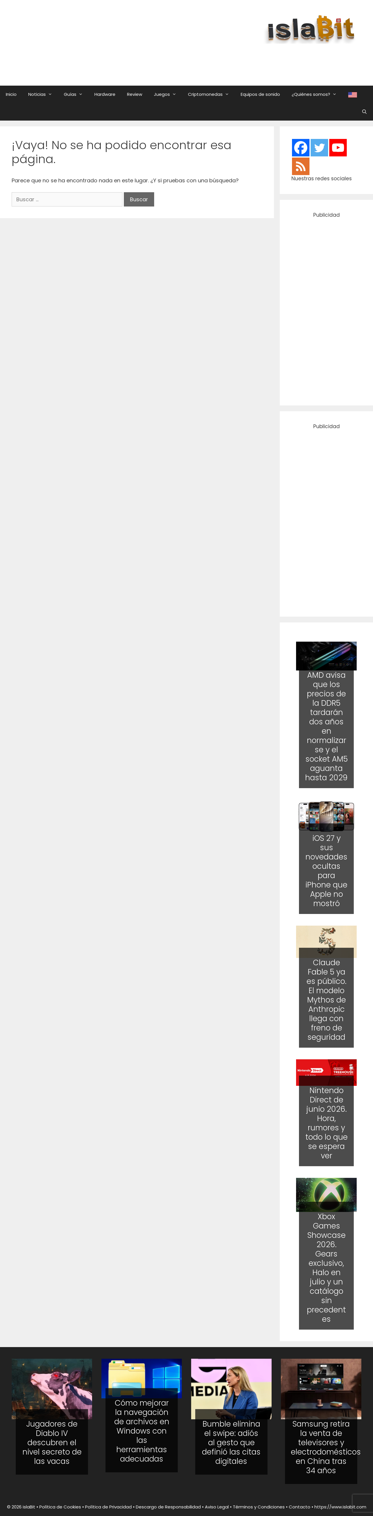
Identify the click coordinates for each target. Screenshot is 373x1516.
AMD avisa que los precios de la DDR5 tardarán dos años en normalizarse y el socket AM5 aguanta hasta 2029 (326, 726)
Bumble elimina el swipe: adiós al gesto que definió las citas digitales (231, 1442)
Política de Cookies (60, 1507)
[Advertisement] (220, 59)
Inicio (11, 94)
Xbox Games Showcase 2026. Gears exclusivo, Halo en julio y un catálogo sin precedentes (326, 1267)
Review (134, 94)
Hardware (104, 94)
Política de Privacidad (108, 1507)
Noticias (43, 94)
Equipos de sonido (260, 94)
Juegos (168, 94)
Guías (76, 94)
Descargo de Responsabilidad (168, 1507)
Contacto (299, 1507)
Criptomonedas (211, 94)
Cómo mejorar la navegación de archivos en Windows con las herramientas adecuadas (141, 1431)
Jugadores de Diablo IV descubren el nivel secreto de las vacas (52, 1442)
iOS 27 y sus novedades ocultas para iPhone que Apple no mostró (326, 871)
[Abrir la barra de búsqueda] (364, 112)
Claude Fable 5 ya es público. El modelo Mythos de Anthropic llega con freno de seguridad (326, 999)
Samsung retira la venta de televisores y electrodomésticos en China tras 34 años (326, 1447)
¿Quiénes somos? (317, 94)
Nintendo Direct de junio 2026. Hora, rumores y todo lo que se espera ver (326, 1123)
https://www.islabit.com (340, 1507)
